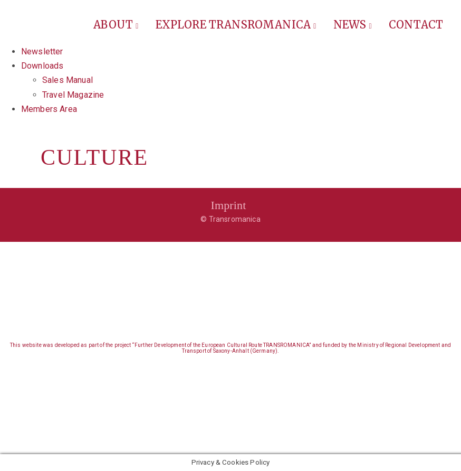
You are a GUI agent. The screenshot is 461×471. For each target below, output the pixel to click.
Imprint (228, 205)
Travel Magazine (73, 95)
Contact (416, 24)
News (352, 24)
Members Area (49, 109)
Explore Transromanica (236, 24)
